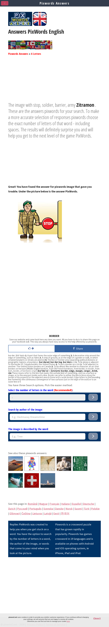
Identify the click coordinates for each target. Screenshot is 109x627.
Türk (86, 508)
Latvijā (47, 513)
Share (77, 348)
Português (35, 508)
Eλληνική (15, 513)
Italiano (65, 503)
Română (32, 503)
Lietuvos (37, 513)
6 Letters (36, 53)
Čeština (26, 513)
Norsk (69, 508)
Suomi (78, 508)
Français (54, 503)
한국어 (65, 513)
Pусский (22, 508)
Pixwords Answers (18, 53)
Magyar (43, 503)
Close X (97, 618)
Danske (59, 508)
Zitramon (85, 104)
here (68, 621)
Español (76, 503)
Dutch (11, 508)
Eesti (56, 513)
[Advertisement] (54, 81)
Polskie (95, 508)
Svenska (48, 508)
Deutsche (88, 503)
